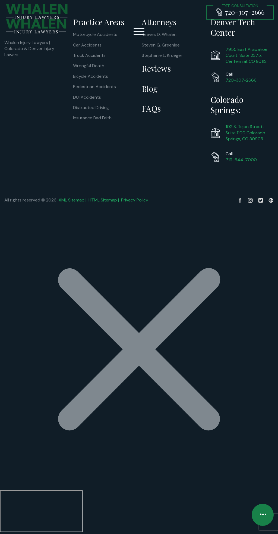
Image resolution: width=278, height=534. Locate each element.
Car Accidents (87, 45)
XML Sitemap (71, 200)
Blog (150, 88)
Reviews (156, 68)
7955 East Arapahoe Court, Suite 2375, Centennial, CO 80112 (246, 55)
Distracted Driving (91, 107)
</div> (41, 511)
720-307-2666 (241, 80)
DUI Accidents (87, 97)
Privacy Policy (134, 200)
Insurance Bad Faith (92, 118)
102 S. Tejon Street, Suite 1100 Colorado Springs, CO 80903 (245, 133)
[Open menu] (139, 31)
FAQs (151, 108)
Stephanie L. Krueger (162, 55)
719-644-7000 (241, 160)
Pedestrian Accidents (94, 86)
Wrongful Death (88, 66)
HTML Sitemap (103, 200)
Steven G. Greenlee (161, 45)
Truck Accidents (89, 55)
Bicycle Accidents (90, 76)
